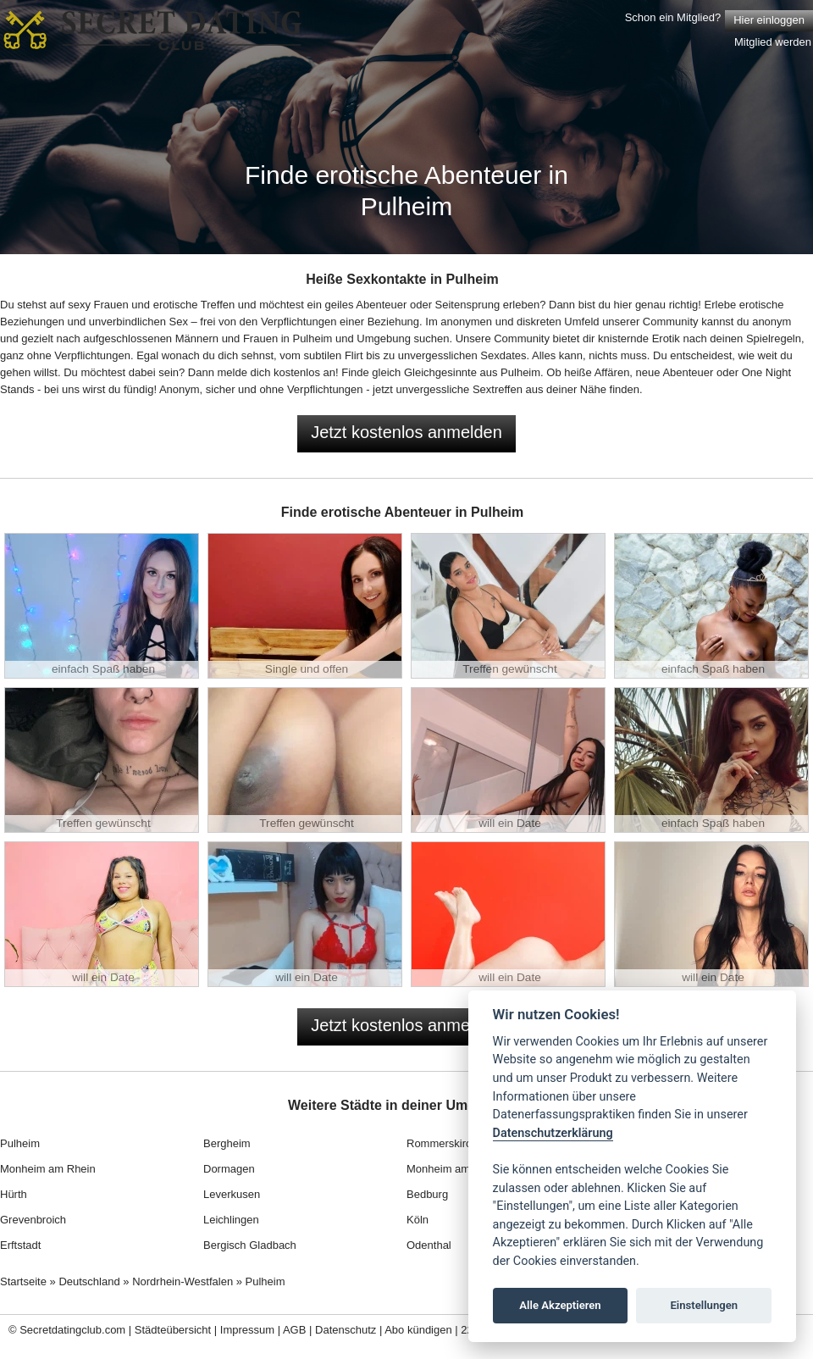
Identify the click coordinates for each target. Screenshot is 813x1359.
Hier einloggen (769, 20)
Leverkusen (231, 1194)
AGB (294, 1329)
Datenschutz (345, 1329)
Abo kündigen (418, 1329)
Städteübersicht (173, 1329)
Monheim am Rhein (48, 1168)
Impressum (247, 1329)
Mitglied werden (772, 42)
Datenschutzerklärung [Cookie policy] (553, 1133)
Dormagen (229, 1168)
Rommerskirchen (447, 1143)
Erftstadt (20, 1245)
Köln (417, 1219)
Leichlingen (231, 1219)
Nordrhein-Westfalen (182, 1281)
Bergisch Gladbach (249, 1245)
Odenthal (428, 1245)
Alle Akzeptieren (559, 1305)
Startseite (23, 1281)
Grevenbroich (33, 1219)
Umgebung (384, 338)
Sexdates (503, 355)
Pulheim (20, 1143)
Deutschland (88, 1281)
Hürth (13, 1194)
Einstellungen (704, 1305)
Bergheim (227, 1143)
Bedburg (427, 1194)
